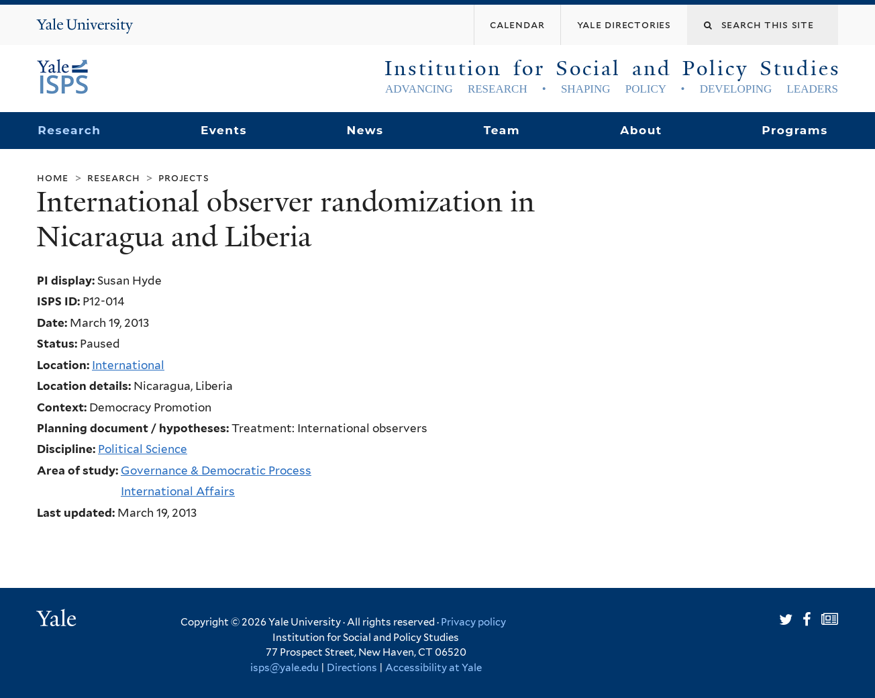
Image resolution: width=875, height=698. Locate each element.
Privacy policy (473, 622)
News (364, 130)
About (641, 130)
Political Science (142, 449)
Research (69, 130)
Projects (183, 177)
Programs (795, 130)
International (128, 365)
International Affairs (178, 491)
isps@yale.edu (284, 668)
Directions (352, 668)
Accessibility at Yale (433, 668)
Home (52, 177)
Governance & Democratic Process (216, 470)
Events (224, 130)
